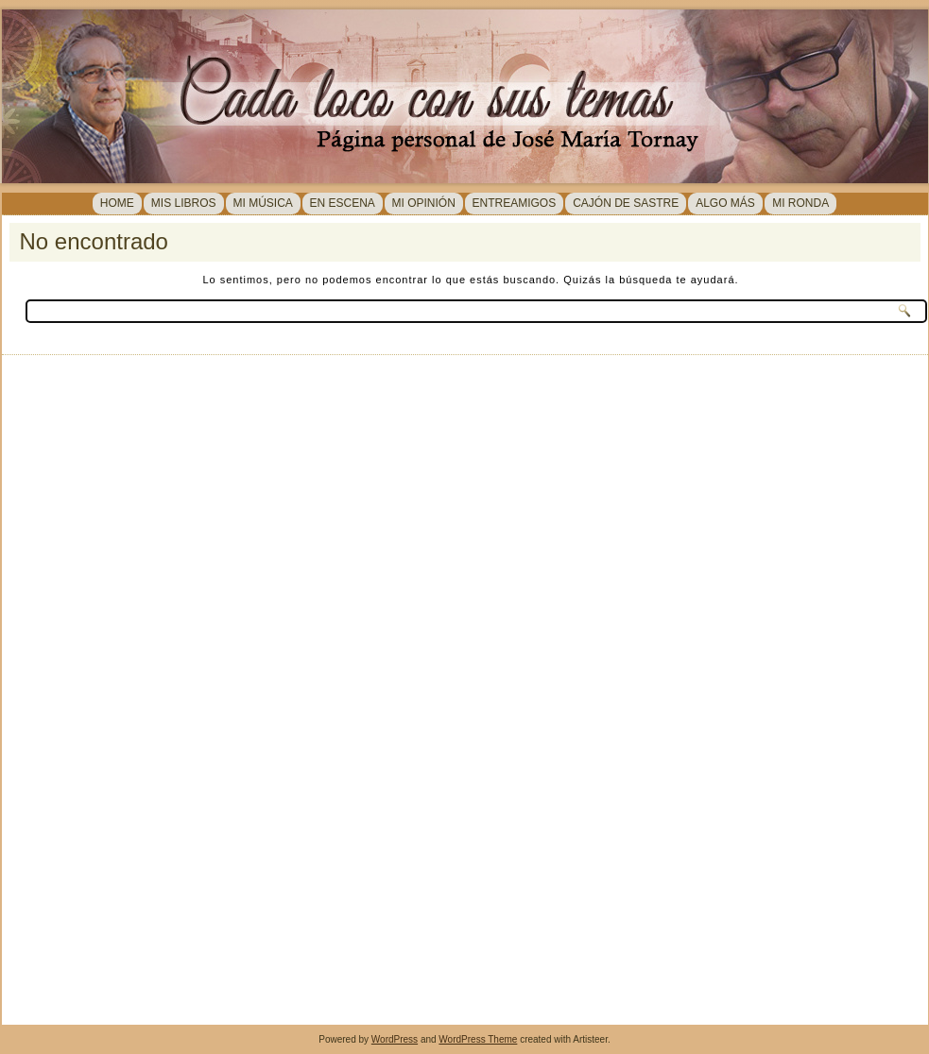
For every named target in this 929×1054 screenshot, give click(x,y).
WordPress (394, 1039)
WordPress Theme (478, 1039)
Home (117, 203)
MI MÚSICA (263, 203)
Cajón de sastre (626, 203)
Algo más (725, 203)
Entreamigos (515, 203)
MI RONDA (800, 203)
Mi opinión (424, 203)
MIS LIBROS (183, 203)
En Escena (342, 203)
